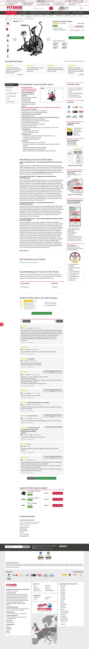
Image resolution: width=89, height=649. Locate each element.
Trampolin (62, 594)
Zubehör (8, 99)
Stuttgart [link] (19, 603)
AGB (34, 585)
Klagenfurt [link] (15, 613)
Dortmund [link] (22, 596)
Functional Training (64, 612)
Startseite (7, 18)
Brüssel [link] (12, 622)
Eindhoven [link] (24, 617)
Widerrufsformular (37, 590)
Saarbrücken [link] (8, 603)
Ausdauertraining (11, 12)
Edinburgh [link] (26, 608)
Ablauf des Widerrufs (49, 590)
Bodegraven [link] (14, 617)
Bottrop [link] (7, 596)
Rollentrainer (63, 607)
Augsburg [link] (12, 594)
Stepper (62, 609)
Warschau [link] (8, 633)
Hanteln (62, 600)
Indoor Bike (62, 599)
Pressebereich (48, 597)
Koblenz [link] (7, 600)
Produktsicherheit (10, 101)
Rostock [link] (22, 602)
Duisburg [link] (13, 597)
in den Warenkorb (76, 37)
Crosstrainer (63, 585)
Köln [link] (11, 600)
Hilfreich (23, 342)
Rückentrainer (63, 616)
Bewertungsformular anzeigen (41, 313)
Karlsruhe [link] (22, 599)
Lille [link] (7, 625)
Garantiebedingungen (11, 93)
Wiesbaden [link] (23, 603)
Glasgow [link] (8, 610)
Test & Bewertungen (11, 96)
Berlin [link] (15, 594)
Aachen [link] (7, 594)
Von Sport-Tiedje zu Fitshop (12, 562)
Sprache (73, 0)
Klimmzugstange (64, 617)
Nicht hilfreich (30, 342)
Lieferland (67, 0)
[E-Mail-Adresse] (13, 546)
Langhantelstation (64, 611)
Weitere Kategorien (77, 12)
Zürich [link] (17, 591)
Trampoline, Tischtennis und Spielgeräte (40, 12)
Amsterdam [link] (8, 617)
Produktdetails (9, 84)
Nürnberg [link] (12, 602)
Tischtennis (62, 595)
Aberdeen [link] (8, 608)
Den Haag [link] (19, 617)
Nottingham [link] (22, 610)
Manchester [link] (16, 610)
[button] (15, 39)
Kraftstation (63, 592)
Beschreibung (9, 87)
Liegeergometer (63, 604)
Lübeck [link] (17, 600)
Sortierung (26, 321)
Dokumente (9, 90)
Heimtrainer (62, 606)
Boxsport (62, 602)
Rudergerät (62, 590)
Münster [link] (8, 602)
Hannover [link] (12, 599)
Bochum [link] (23, 594)
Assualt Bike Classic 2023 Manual (29, 262)
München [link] (26, 600)
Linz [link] (19, 613)
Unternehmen (9, 0)
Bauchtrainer (63, 614)
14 (35, 300)
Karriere (19, 0)
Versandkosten (37, 589)
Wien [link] (26, 613)
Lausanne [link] (13, 591)
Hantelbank (62, 597)
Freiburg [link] (24, 597)
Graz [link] (7, 613)
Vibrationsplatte (63, 621)
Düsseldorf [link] (8, 597)
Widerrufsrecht (48, 589)
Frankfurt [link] (20, 597)
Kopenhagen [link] (8, 629)
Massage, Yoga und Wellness (61, 12)
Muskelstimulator (64, 619)
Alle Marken (62, 624)
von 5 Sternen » (74, 61)
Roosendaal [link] (8, 618)
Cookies (35, 587)
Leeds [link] (11, 608)
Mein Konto (80, 0)
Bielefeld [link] (19, 594)
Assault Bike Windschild (33, 498)
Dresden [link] (26, 596)
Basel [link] (7, 591)
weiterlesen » (20, 74)
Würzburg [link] (8, 605)
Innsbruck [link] (10, 613)
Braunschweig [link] (13, 596)
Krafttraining (23, 12)
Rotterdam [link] (14, 618)
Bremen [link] (18, 596)
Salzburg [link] (22, 613)
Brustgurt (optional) (40, 142)
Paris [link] (9, 625)
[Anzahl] (76, 35)
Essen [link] (16, 597)
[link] (69, 107)
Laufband (62, 589)
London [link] (11, 610)
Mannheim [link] (21, 600)
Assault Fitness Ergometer (29, 18)
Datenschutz (48, 585)
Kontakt (23, 0)
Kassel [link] (26, 599)
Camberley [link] (21, 608)
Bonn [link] (26, 594)
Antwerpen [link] (8, 622)
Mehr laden (31, 478)
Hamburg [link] (8, 599)
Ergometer (20, 18)
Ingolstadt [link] (17, 599)
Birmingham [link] (16, 608)
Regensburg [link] (17, 602)
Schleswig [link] (14, 603)
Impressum (14, 0)
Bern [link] (10, 591)
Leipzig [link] (13, 600)
